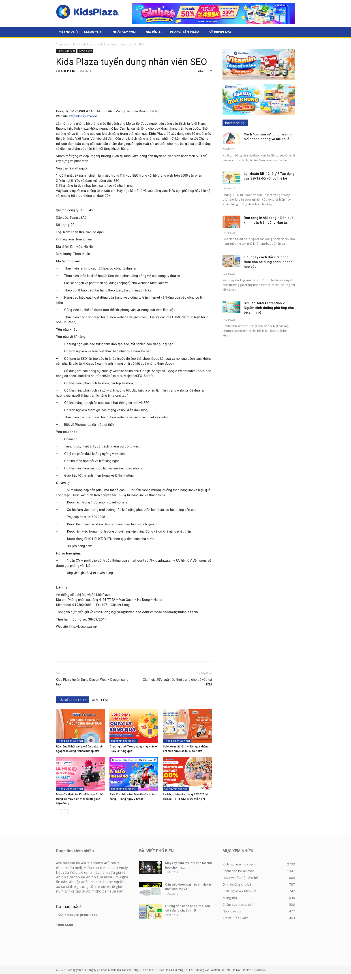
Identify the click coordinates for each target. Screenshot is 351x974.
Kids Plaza (68, 70)
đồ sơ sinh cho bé (98, 881)
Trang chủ (62, 44)
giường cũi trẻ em (91, 886)
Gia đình (154, 32)
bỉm (61, 867)
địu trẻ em (80, 872)
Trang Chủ (68, 32)
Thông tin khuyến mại (70, 740)
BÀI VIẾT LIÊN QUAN (73, 700)
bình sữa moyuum (103, 877)
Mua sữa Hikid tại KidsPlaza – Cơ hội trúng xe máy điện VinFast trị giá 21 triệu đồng (80, 799)
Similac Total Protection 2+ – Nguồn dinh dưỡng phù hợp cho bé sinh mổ (269, 308)
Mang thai (94, 32)
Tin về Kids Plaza (83, 44)
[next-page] (66, 812)
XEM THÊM (100, 700)
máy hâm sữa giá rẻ (108, 872)
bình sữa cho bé (71, 877)
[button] (289, 32)
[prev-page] (59, 812)
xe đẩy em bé (69, 863)
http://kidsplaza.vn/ (83, 116)
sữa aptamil (93, 863)
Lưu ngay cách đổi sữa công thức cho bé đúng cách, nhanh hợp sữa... (268, 262)
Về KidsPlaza (221, 32)
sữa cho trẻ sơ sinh (102, 867)
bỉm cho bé (97, 891)
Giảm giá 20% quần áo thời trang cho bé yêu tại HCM (177, 682)
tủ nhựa (113, 863)
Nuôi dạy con (125, 32)
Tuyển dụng (85, 50)
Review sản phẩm (185, 32)
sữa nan (116, 891)
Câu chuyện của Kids (176, 788)
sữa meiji (75, 867)
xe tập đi (78, 891)
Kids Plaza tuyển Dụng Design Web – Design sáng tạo (92, 682)
